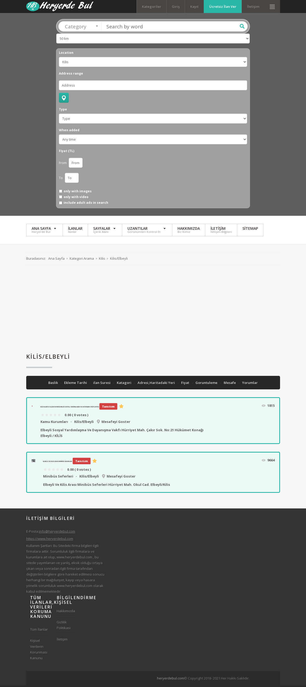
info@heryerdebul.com (57, 533)
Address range (71, 75)
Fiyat (185, 384)
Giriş (176, 6)
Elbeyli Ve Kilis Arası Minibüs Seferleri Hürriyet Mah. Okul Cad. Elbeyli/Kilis (106, 485)
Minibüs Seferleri (58, 477)
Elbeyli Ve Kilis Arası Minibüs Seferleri (57, 463)
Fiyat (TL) (66, 152)
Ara (242, 27)
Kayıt (194, 6)
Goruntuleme (206, 384)
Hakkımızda (66, 612)
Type (63, 111)
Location (66, 54)
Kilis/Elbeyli (84, 423)
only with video (76, 198)
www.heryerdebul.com (74, 558)
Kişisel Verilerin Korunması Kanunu (38, 651)
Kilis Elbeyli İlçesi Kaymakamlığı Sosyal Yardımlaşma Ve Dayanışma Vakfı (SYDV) (69, 408)
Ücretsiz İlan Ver (222, 6)
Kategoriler (151, 6)
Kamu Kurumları (54, 423)
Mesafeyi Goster (115, 423)
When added (69, 131)
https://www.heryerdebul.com (49, 540)
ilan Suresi (102, 384)
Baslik (53, 384)
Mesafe (230, 384)
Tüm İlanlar (39, 631)
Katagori (124, 384)
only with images (78, 192)
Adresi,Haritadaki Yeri (157, 384)
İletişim (253, 6)
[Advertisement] (153, 310)
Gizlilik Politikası (64, 626)
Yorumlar (250, 384)
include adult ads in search (86, 204)
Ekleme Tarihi (76, 384)
